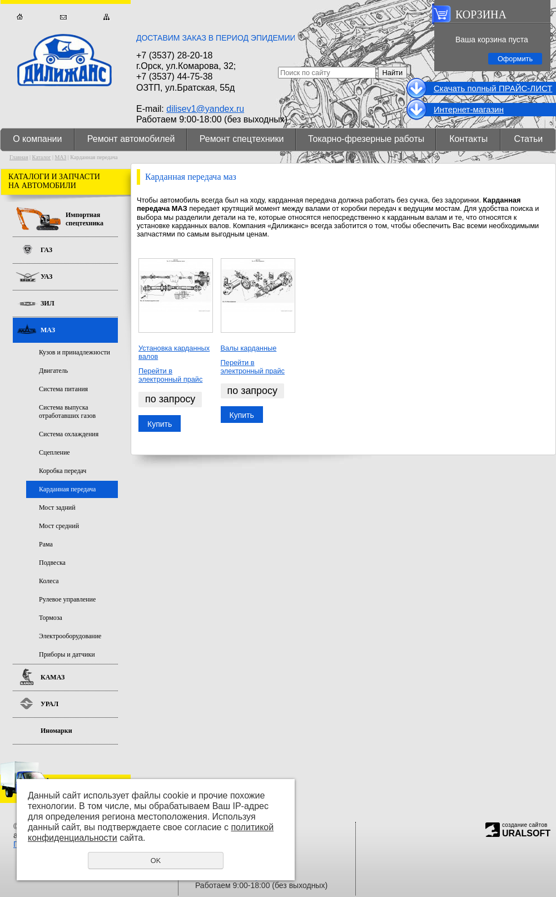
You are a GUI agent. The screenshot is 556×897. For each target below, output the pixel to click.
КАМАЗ (52, 677)
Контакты (468, 139)
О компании (37, 139)
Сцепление (54, 452)
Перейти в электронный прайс (170, 375)
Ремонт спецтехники (242, 139)
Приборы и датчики (67, 654)
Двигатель (53, 370)
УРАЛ (49, 704)
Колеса (49, 581)
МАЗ (60, 157)
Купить (159, 424)
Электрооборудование (70, 636)
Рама (46, 544)
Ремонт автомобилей (131, 139)
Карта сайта (106, 17)
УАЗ (46, 276)
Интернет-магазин (469, 109)
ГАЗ (46, 250)
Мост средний (59, 526)
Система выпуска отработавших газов (67, 411)
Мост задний (57, 507)
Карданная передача (67, 489)
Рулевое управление (67, 599)
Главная (19, 17)
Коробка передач (62, 471)
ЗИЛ (47, 303)
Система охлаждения (68, 434)
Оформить (515, 59)
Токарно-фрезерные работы (366, 139)
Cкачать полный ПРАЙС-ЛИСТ (493, 88)
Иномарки (56, 731)
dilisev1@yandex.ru (205, 109)
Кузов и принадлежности (74, 352)
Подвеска (52, 562)
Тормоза (50, 618)
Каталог (41, 157)
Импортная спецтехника (84, 219)
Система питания (63, 389)
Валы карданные (249, 348)
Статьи (528, 139)
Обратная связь (63, 17)
